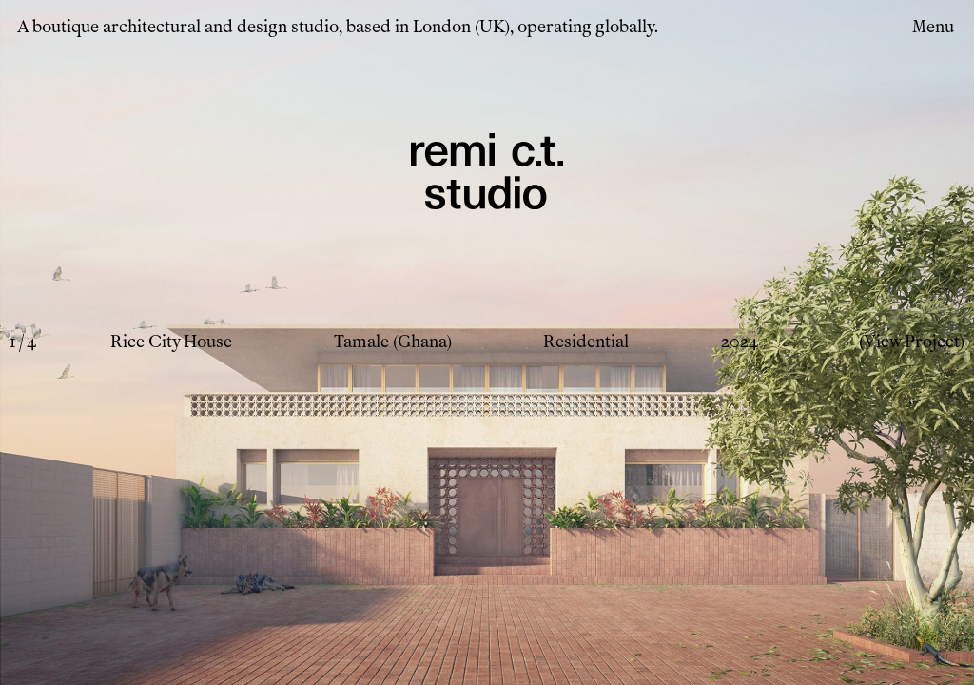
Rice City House (171, 341)
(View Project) (911, 341)
